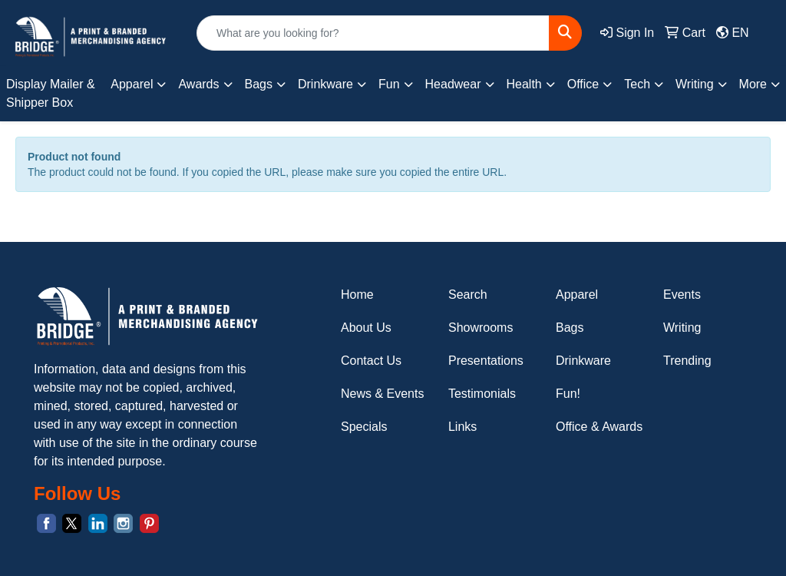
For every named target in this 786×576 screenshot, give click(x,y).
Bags (569, 327)
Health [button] (524, 84)
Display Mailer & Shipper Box (50, 93)
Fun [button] (389, 84)
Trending (687, 360)
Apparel (577, 294)
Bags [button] (258, 84)
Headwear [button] (453, 84)
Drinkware (583, 360)
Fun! (568, 393)
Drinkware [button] (325, 84)
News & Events (382, 393)
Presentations (485, 360)
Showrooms (480, 327)
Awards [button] (198, 84)
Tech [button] (637, 84)
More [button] (753, 84)
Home (357, 294)
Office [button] (583, 84)
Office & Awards (599, 426)
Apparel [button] (132, 84)
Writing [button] (694, 84)
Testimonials (482, 393)
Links (462, 426)
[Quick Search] (373, 33)
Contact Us (371, 360)
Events (682, 294)
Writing (682, 327)
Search (467, 294)
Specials (364, 426)
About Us (366, 327)
